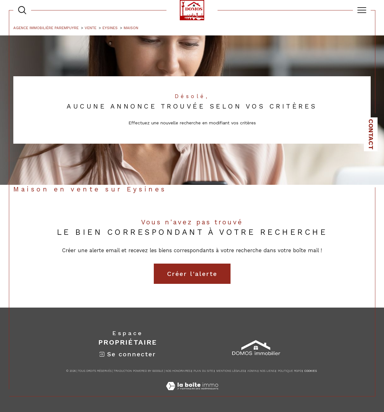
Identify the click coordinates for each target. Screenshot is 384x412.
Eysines (110, 28)
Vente (90, 28)
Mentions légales (230, 370)
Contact (371, 134)
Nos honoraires (178, 370)
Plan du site (203, 370)
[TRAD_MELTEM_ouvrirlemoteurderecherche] (22, 10)
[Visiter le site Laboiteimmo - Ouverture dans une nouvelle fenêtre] (192, 393)
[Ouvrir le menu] (362, 10)
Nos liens (267, 370)
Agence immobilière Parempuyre (46, 28)
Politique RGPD (290, 370)
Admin (252, 370)
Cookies (310, 370)
